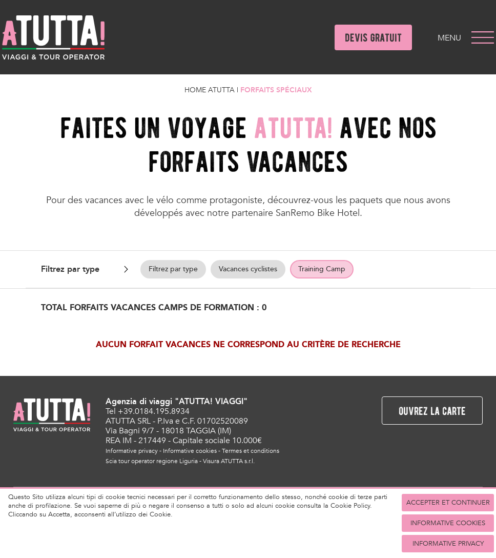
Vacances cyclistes (248, 269)
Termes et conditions (250, 451)
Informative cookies (190, 451)
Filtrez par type (173, 269)
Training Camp (321, 269)
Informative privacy (132, 451)
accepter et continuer (448, 502)
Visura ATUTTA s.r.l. (229, 461)
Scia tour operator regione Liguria (152, 461)
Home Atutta (209, 90)
